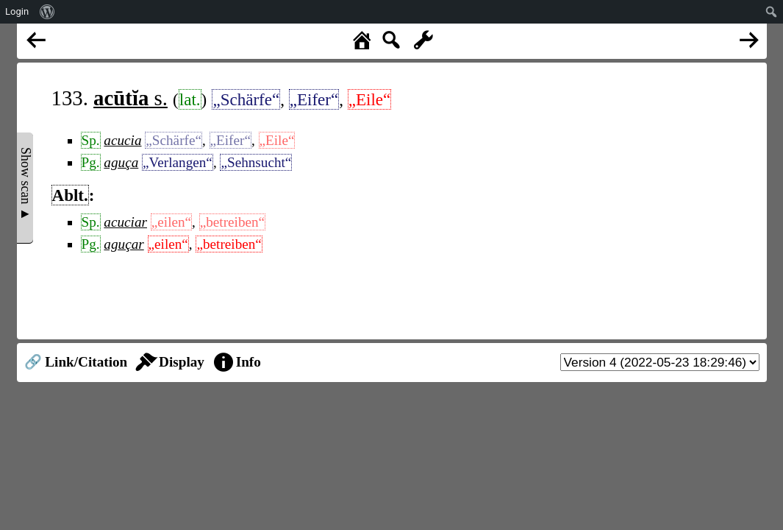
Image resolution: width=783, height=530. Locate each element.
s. (130, 98)
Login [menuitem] (17, 11)
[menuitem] (47, 12)
